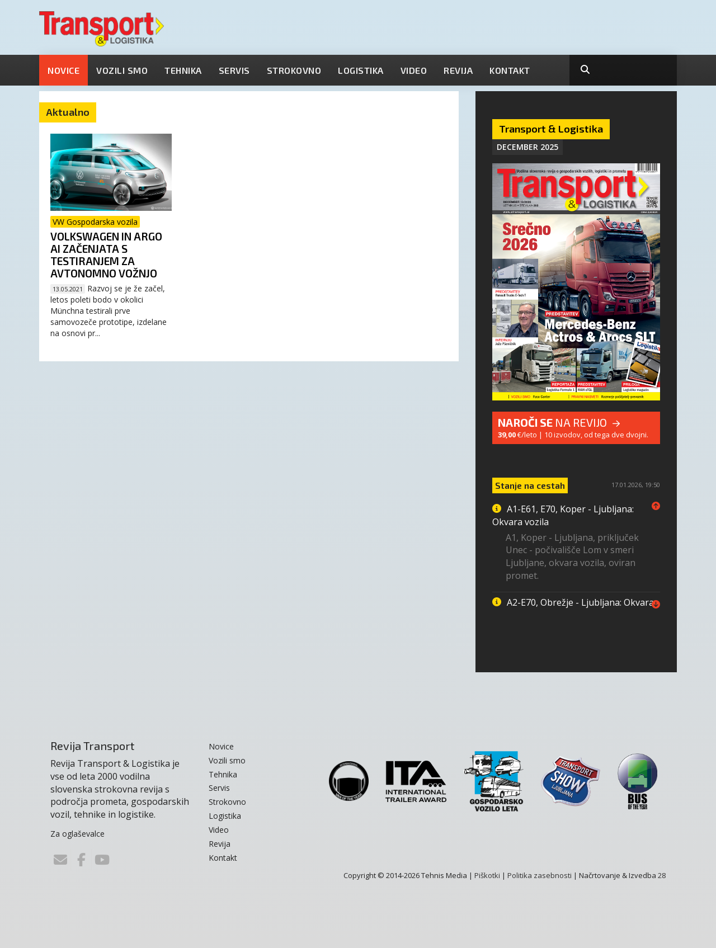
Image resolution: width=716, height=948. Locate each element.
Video (414, 70)
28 (662, 875)
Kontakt (509, 70)
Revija (458, 70)
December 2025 (527, 147)
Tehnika (183, 70)
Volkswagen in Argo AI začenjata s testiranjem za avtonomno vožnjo (106, 255)
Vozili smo (122, 70)
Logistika (361, 70)
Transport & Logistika (551, 128)
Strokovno (294, 70)
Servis (234, 70)
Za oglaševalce (77, 833)
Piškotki (487, 875)
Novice (63, 70)
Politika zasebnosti (539, 875)
